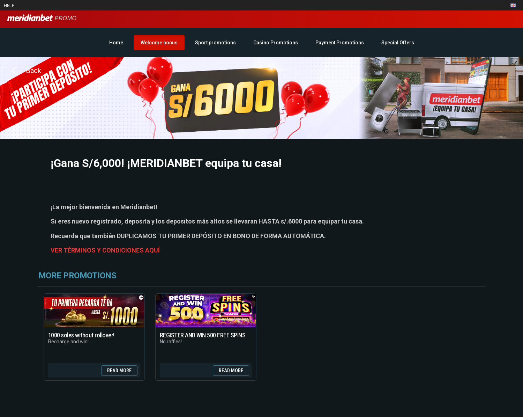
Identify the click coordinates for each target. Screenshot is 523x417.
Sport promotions (215, 42)
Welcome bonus (159, 42)
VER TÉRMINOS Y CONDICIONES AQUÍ (105, 250)
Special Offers (397, 42)
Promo (41, 18)
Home (116, 42)
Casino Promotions (275, 42)
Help (9, 5)
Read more (119, 370)
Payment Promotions (339, 42)
